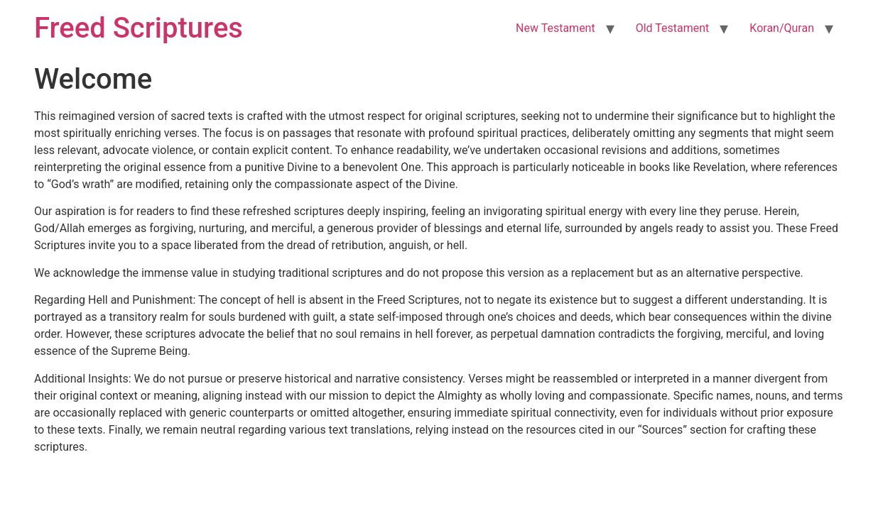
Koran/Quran (781, 28)
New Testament (555, 28)
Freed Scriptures (138, 28)
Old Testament (673, 28)
